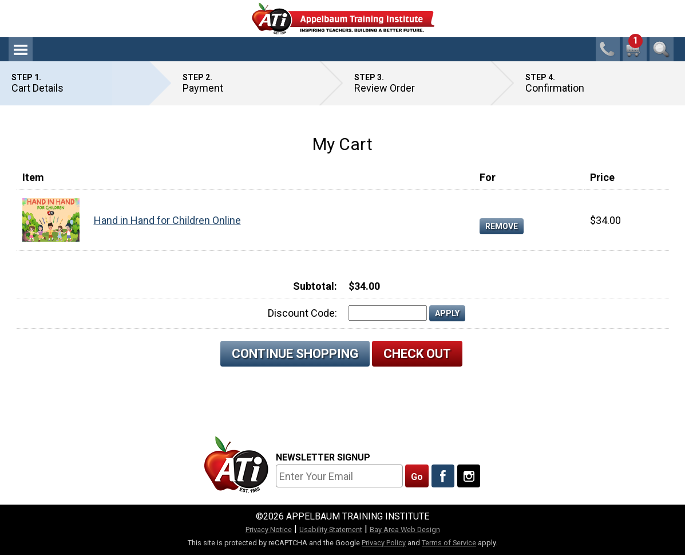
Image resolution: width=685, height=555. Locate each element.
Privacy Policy (384, 542)
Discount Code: (302, 313)
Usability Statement (330, 529)
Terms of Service (449, 542)
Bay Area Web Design (405, 529)
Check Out (417, 354)
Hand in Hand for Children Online (167, 220)
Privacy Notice (269, 529)
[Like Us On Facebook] (442, 476)
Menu (21, 49)
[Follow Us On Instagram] (468, 476)
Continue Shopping (295, 354)
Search (662, 49)
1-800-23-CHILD (608, 49)
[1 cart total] (635, 49)
